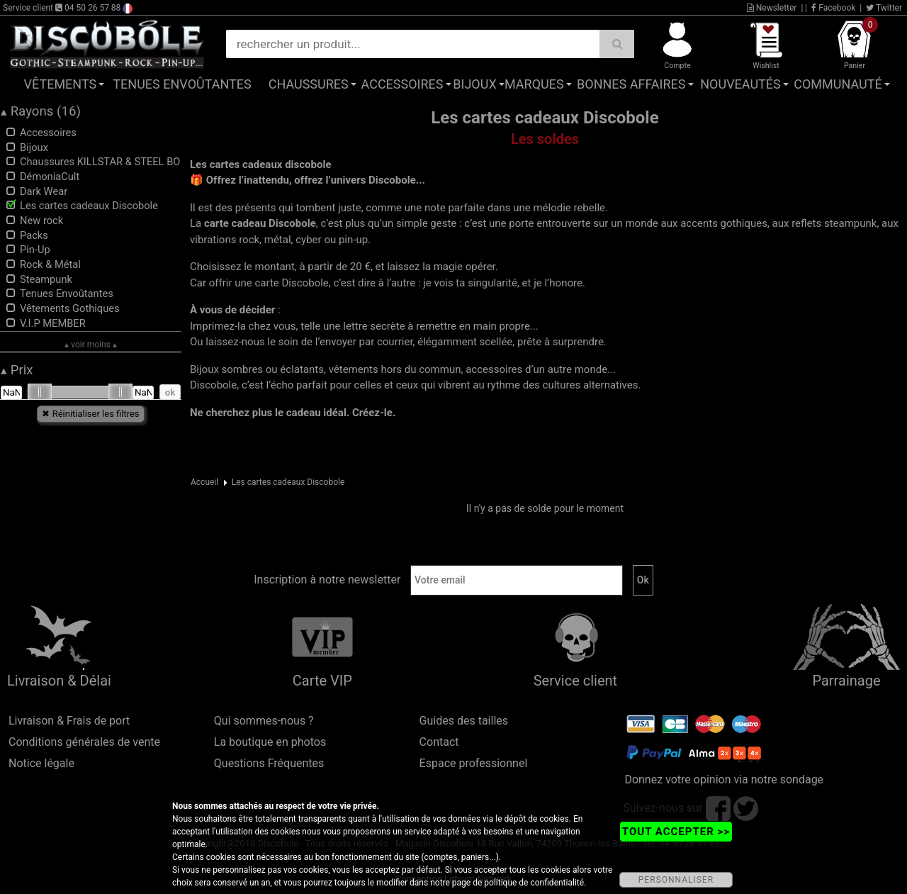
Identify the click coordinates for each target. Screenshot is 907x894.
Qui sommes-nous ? (264, 720)
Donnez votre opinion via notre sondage (723, 779)
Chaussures (309, 84)
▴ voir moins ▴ (90, 345)
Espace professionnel (473, 763)
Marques (534, 84)
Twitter (884, 8)
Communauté (837, 84)
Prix (17, 370)
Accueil (204, 482)
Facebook (833, 8)
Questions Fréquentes (269, 763)
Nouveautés (740, 84)
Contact (439, 742)
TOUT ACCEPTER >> (676, 831)
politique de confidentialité (534, 883)
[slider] (40, 392)
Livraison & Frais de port (69, 720)
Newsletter (772, 8)
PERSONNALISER (676, 880)
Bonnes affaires (631, 84)
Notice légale (41, 763)
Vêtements (60, 84)
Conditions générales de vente (84, 742)
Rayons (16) (41, 111)
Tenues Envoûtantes (182, 84)
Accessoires (402, 84)
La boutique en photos (270, 742)
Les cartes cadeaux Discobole (288, 482)
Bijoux (474, 84)
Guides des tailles (463, 720)
